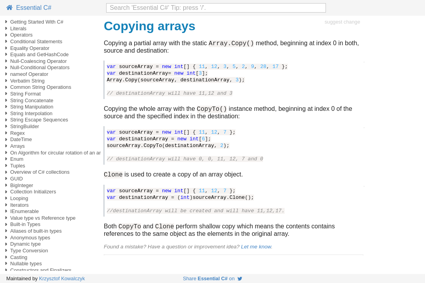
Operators (21, 35)
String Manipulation (31, 107)
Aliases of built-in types (36, 231)
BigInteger (21, 185)
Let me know (256, 251)
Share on (212, 278)
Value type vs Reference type (42, 218)
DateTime (21, 139)
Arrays (17, 146)
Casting (18, 257)
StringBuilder (24, 126)
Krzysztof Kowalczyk (62, 278)
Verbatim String (27, 81)
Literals (18, 28)
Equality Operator (30, 48)
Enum (16, 159)
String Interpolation (31, 113)
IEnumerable (24, 211)
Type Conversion (29, 251)
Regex (17, 133)
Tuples (17, 166)
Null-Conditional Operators (40, 67)
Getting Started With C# (36, 22)
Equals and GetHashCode (39, 54)
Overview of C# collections (40, 172)
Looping (19, 198)
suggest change (342, 22)
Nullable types (26, 263)
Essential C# (29, 7)
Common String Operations (40, 87)
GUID (16, 179)
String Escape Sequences (39, 120)
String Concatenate (31, 100)
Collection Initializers (33, 192)
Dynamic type (25, 244)
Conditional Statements (36, 41)
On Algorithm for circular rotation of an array (59, 153)
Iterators (19, 205)
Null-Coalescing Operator (38, 61)
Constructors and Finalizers (41, 270)
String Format (25, 94)
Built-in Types (25, 224)
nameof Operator (29, 74)
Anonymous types (30, 238)
